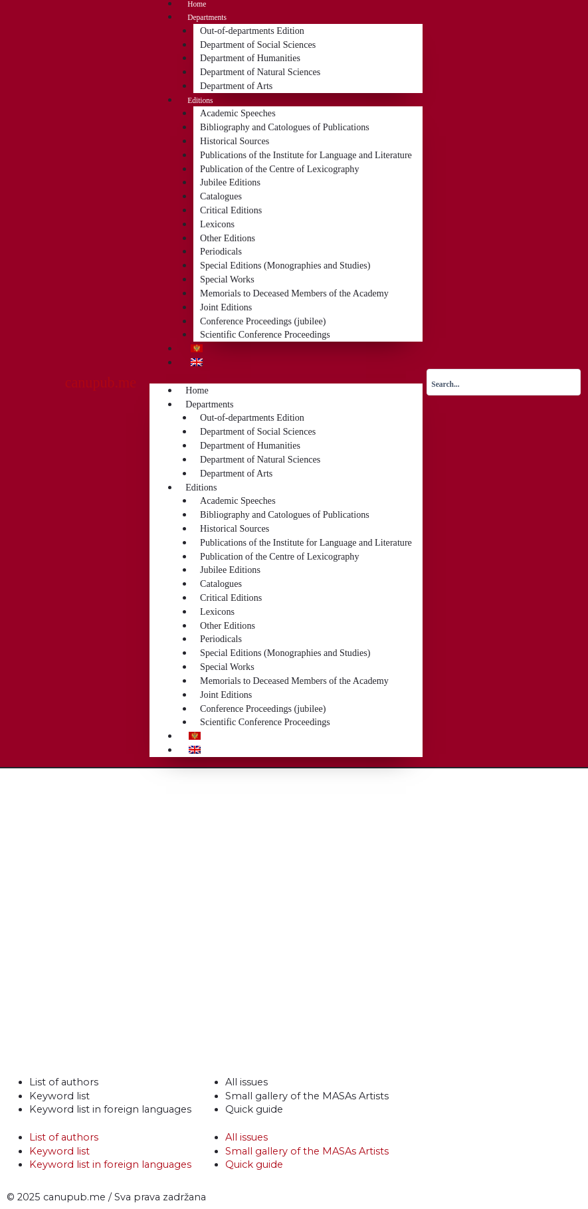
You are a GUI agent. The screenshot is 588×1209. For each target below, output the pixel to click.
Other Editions (227, 238)
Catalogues (221, 196)
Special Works (227, 279)
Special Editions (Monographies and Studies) (285, 265)
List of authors (63, 1082)
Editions (200, 100)
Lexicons (217, 224)
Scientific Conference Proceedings (265, 334)
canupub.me (100, 382)
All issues (246, 1082)
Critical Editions (231, 210)
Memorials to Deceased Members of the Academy (294, 293)
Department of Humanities (250, 58)
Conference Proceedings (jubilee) (263, 321)
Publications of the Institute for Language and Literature (306, 155)
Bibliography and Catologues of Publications (284, 127)
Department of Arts (236, 85)
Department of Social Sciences (258, 44)
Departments (207, 17)
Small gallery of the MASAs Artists (307, 1096)
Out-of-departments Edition (252, 30)
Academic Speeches (238, 113)
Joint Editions (226, 307)
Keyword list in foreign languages (110, 1109)
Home (196, 4)
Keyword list (59, 1096)
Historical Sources (234, 141)
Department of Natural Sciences (260, 71)
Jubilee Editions (230, 182)
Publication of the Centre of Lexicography (279, 169)
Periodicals (221, 251)
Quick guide (254, 1109)
